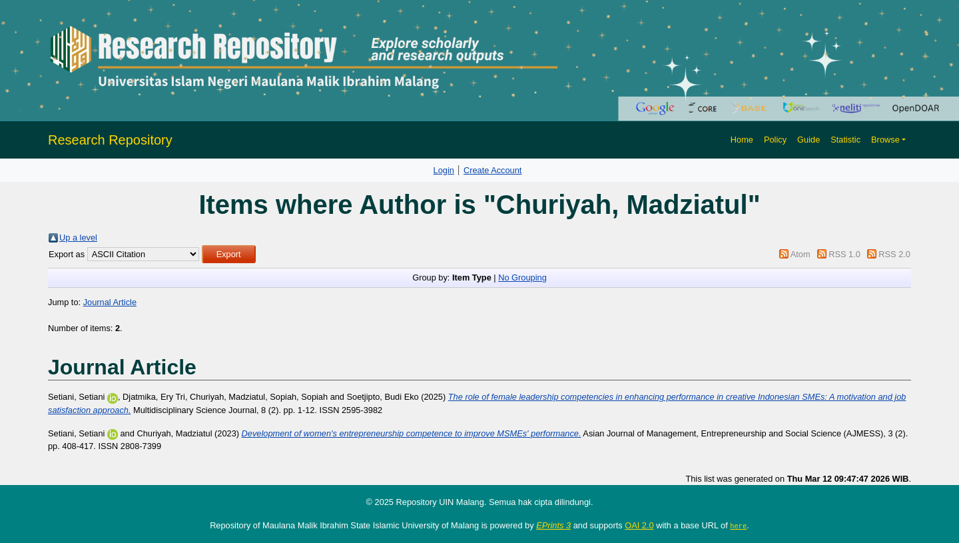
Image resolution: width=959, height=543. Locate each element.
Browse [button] (885, 140)
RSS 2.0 (894, 254)
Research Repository (110, 140)
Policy (775, 140)
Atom (800, 254)
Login (444, 170)
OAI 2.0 (639, 525)
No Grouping (522, 277)
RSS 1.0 (844, 254)
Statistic (845, 140)
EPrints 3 (553, 525)
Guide (808, 140)
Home (742, 140)
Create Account (493, 170)
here (738, 525)
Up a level (78, 238)
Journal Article (110, 302)
